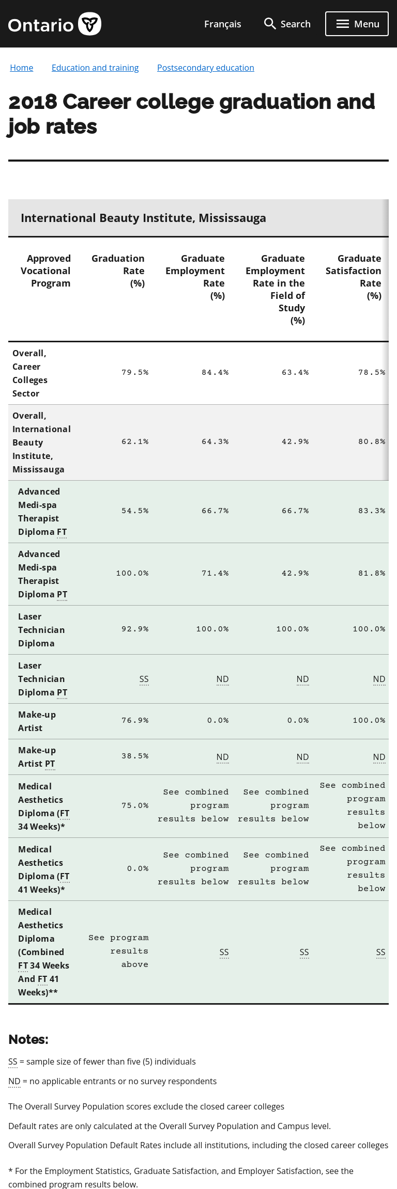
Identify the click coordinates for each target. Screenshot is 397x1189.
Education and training (95, 67)
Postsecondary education (205, 67)
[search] (286, 23)
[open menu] (357, 23)
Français (222, 24)
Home (21, 67)
